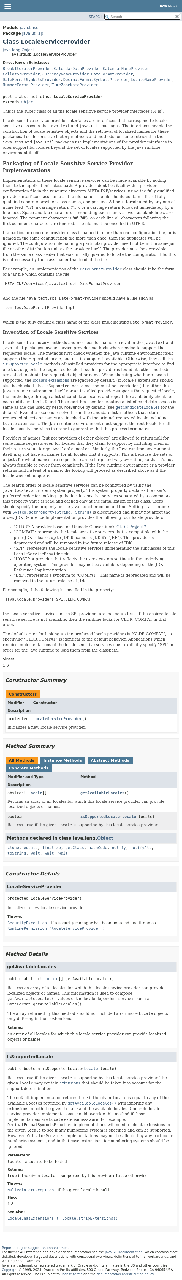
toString (16, 853)
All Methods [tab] (21, 760)
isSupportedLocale (100, 816)
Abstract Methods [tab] (110, 760)
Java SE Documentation (124, 1252)
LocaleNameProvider (152, 79)
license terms (71, 1274)
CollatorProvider (21, 74)
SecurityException (27, 923)
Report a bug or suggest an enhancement (35, 1248)
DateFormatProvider (112, 74)
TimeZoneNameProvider (74, 85)
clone (13, 847)
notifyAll (141, 847)
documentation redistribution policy (125, 1274)
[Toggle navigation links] (7, 6)
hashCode (98, 847)
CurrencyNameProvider (65, 74)
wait (35, 853)
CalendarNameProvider (126, 68)
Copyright (10, 1270)
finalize (51, 847)
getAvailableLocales (102, 793)
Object (28, 102)
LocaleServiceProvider (57, 719)
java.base (29, 27)
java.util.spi (33, 33)
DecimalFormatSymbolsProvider (95, 79)
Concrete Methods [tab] (28, 768)
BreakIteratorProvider (27, 68)
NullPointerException (30, 1190)
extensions (69, 1083)
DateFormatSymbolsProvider (32, 79)
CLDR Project (129, 527)
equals (31, 847)
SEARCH (95, 17)
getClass (75, 847)
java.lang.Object (18, 50)
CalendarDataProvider (77, 68)
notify (119, 847)
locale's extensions (50, 380)
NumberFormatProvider (26, 85)
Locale (35, 793)
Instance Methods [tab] (62, 760)
